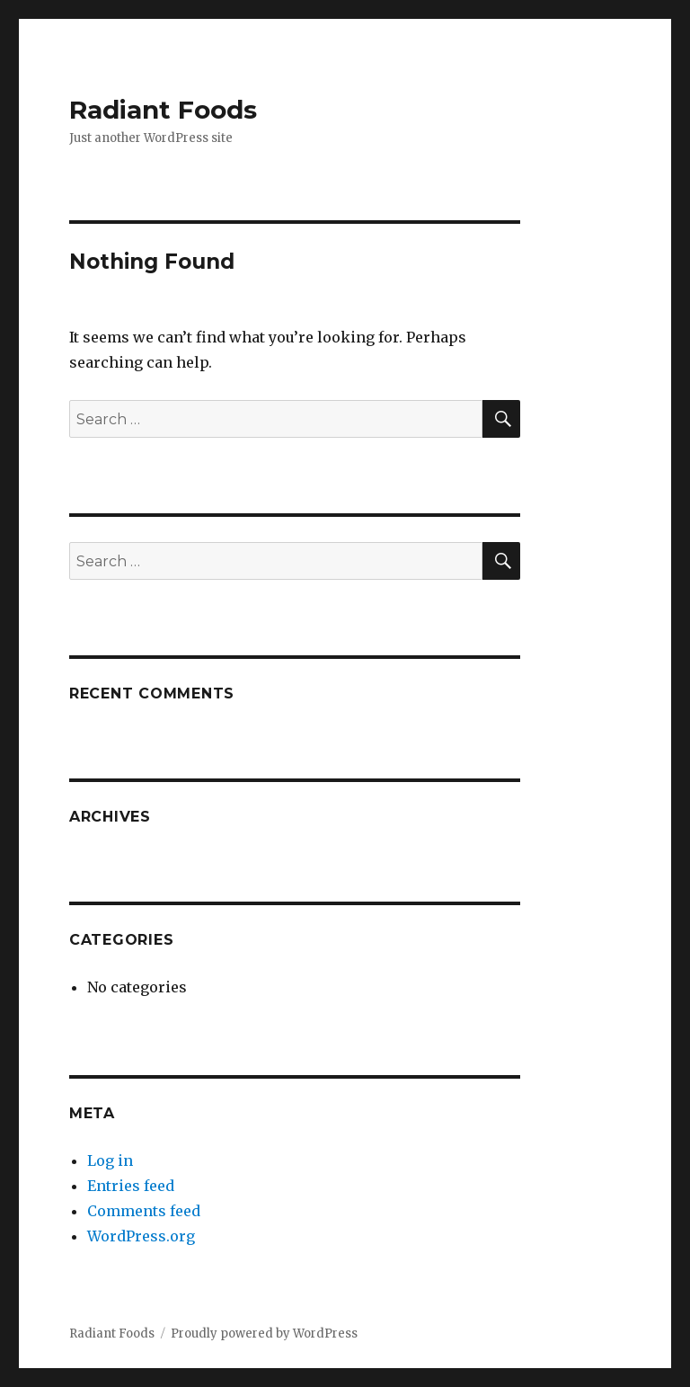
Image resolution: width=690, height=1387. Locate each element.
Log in (110, 1160)
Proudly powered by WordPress (264, 1333)
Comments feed (143, 1211)
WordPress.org (141, 1236)
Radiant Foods (163, 109)
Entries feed (130, 1186)
